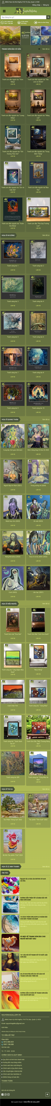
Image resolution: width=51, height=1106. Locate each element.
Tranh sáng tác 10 (38, 408)
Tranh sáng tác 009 (12, 777)
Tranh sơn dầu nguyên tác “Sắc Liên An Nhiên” (38, 81)
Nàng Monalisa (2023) (12, 557)
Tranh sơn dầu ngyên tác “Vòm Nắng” (12, 81)
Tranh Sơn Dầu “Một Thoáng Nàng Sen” (38, 742)
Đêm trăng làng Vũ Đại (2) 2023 (38, 450)
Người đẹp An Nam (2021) (13, 485)
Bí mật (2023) (38, 521)
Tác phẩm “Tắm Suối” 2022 (38, 820)
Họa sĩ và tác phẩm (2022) (38, 557)
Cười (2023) (13, 592)
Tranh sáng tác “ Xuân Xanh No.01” (12, 742)
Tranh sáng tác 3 (12, 301)
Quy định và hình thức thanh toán (13, 1059)
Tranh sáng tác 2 (38, 266)
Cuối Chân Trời (13, 706)
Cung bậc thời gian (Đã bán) (12, 450)
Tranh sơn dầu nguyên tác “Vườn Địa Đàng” (13, 225)
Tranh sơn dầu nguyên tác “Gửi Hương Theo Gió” (12, 153)
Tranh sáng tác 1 (12, 266)
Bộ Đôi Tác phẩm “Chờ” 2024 (13, 855)
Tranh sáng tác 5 (12, 337)
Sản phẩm (27, 22)
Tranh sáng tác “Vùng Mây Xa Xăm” (38, 778)
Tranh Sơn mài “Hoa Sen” (12, 634)
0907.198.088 (8, 23)
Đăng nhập (36, 5)
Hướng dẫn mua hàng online (12, 1062)
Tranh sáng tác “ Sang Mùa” (38, 706)
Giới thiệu (5, 1027)
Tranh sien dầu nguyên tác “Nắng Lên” (38, 117)
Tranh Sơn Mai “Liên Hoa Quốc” (38, 634)
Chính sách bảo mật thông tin (12, 1065)
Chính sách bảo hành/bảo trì (12, 1074)
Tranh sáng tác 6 (38, 337)
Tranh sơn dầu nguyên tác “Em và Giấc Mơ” (12, 189)
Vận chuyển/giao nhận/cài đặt (12, 1071)
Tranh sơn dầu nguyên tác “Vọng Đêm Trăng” (38, 153)
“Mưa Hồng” (38, 670)
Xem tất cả (45, 49)
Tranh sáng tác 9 (12, 408)
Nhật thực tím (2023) (13, 521)
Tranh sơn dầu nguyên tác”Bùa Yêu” (38, 189)
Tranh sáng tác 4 (38, 301)
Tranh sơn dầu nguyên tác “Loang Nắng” (12, 117)
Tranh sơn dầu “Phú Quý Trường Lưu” (38, 225)
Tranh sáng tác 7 (12, 373)
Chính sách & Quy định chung (12, 1068)
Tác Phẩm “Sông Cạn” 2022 (13, 820)
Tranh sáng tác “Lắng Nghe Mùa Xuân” (13, 671)
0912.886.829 (8, 21)
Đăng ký (46, 5)
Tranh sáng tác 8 (38, 373)
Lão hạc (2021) (38, 592)
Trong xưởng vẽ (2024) (38, 485)
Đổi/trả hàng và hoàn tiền (11, 1077)
